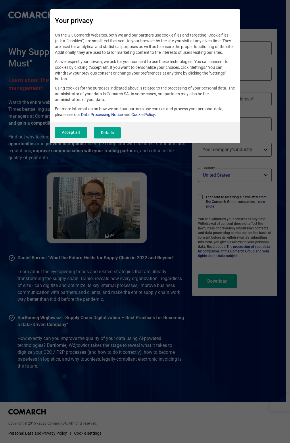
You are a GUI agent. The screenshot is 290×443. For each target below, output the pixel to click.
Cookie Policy (143, 115)
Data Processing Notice (102, 115)
